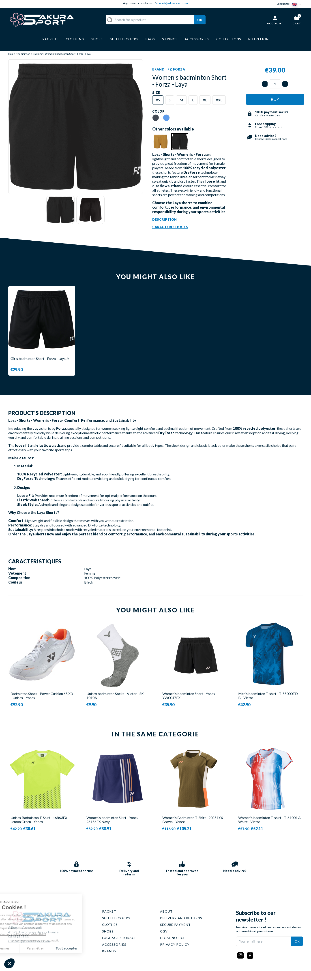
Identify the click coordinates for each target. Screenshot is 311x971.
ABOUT (166, 911)
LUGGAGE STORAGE (119, 938)
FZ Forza (176, 69)
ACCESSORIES (114, 944)
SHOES (108, 931)
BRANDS (109, 951)
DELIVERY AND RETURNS (181, 918)
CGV (164, 931)
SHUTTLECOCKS (116, 918)
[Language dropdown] (297, 4)
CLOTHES (110, 924)
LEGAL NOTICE (172, 938)
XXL (219, 100)
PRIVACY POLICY (175, 944)
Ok (199, 20)
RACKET (109, 911)
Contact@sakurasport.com (29, 941)
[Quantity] (275, 83)
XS (158, 100)
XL (205, 100)
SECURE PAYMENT (175, 924)
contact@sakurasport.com (172, 3)
